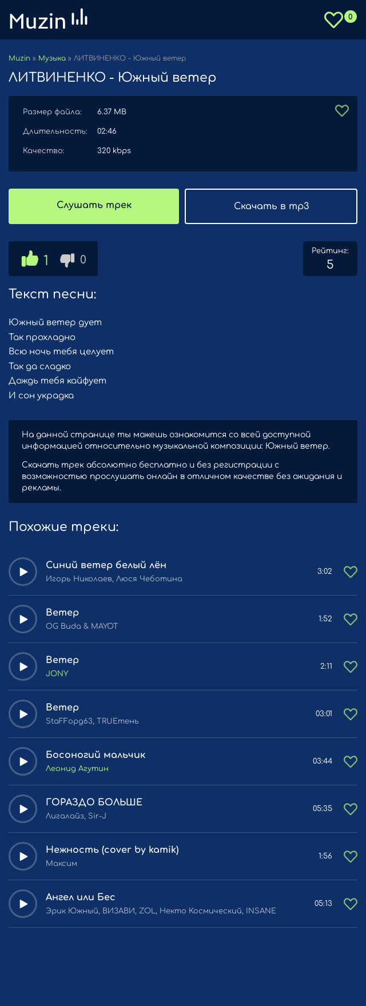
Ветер (62, 613)
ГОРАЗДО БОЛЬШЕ (94, 802)
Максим (61, 864)
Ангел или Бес (81, 897)
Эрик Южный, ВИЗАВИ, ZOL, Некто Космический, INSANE (161, 911)
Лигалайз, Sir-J (76, 816)
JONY (57, 674)
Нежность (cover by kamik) (112, 850)
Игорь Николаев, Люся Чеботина (114, 579)
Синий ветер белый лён (106, 565)
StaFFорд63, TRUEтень (92, 721)
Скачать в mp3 (271, 206)
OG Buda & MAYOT (82, 626)
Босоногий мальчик (95, 755)
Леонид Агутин (77, 769)
